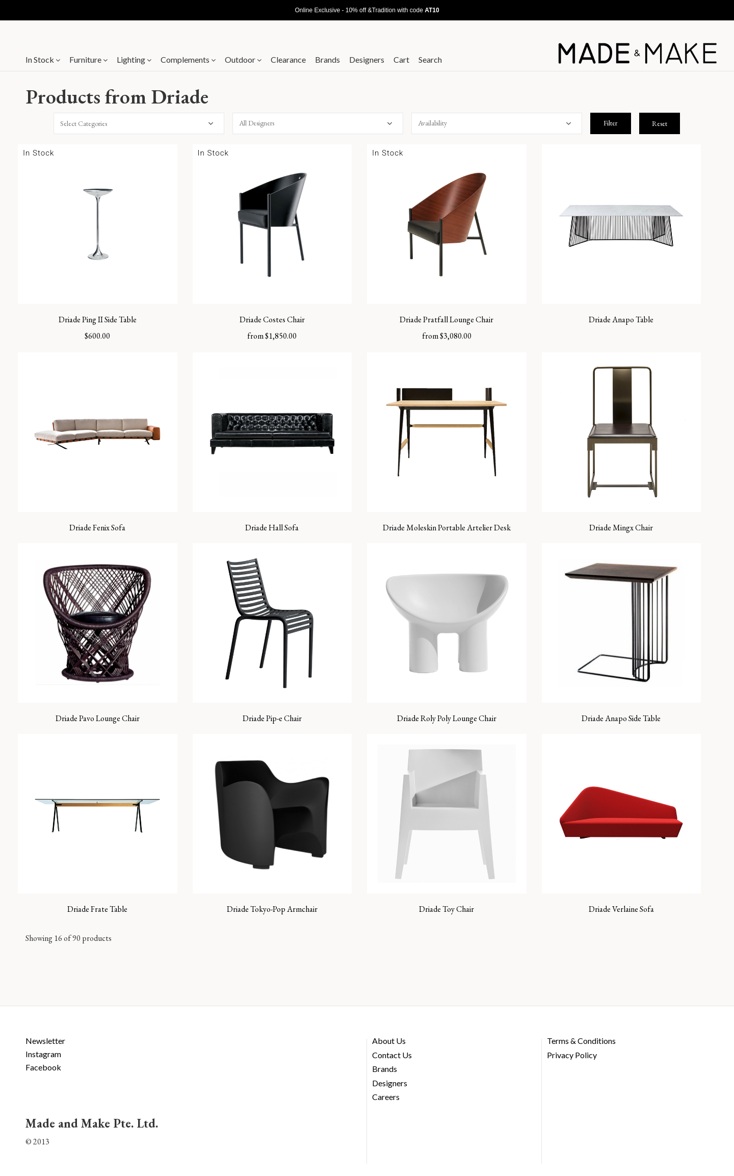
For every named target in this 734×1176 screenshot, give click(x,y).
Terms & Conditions (581, 1040)
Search (430, 59)
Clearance (288, 59)
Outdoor (243, 59)
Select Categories (83, 123)
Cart (401, 59)
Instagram (43, 1054)
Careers (386, 1097)
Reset (659, 123)
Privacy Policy (572, 1055)
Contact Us (392, 1055)
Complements (188, 59)
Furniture (88, 59)
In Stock (42, 59)
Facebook (43, 1067)
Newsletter (45, 1040)
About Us (389, 1040)
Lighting (134, 59)
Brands (327, 59)
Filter (610, 122)
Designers (366, 59)
